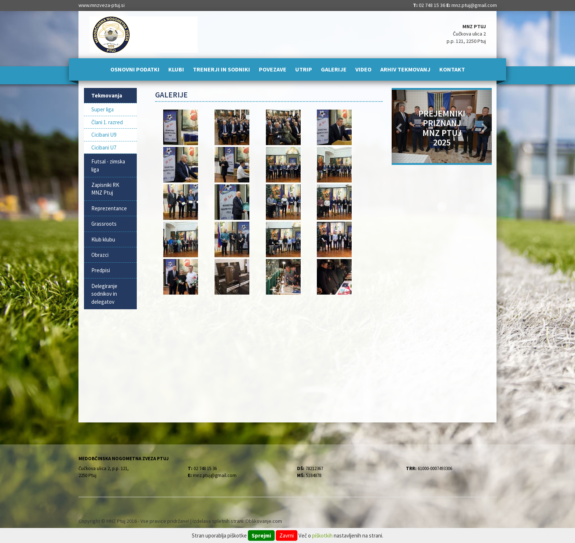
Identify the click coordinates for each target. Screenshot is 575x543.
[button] (399, 126)
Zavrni (286, 535)
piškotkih (322, 535)
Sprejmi (261, 535)
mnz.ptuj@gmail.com (474, 5)
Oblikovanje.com (263, 521)
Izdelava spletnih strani (218, 521)
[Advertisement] (269, 354)
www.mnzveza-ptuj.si (101, 5)
